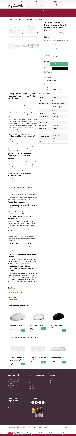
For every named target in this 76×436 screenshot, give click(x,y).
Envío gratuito (32, 386)
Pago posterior (32, 388)
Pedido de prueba (54, 382)
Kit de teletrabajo (31, 15)
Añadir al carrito (59, 64)
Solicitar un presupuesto (60, 68)
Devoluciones (32, 378)
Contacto (31, 382)
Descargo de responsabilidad (30, 433)
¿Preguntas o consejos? (15, 1)
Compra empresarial (54, 380)
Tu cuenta (52, 384)
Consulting (10, 405)
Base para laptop (60, 10)
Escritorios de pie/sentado (14, 10)
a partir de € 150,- (53, 89)
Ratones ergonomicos (48, 10)
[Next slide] (37, 32)
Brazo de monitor (12, 15)
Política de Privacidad (41, 433)
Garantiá (31, 384)
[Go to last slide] (10, 32)
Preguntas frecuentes (33, 380)
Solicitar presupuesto (54, 378)
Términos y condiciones (51, 433)
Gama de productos (12, 407)
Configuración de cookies (62, 433)
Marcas (9, 391)
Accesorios (22, 15)
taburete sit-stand (26, 199)
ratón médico (11, 199)
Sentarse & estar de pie (28, 10)
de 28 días (52, 84)
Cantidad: (46, 61)
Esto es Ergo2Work (12, 403)
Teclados (38, 10)
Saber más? (58, 434)
